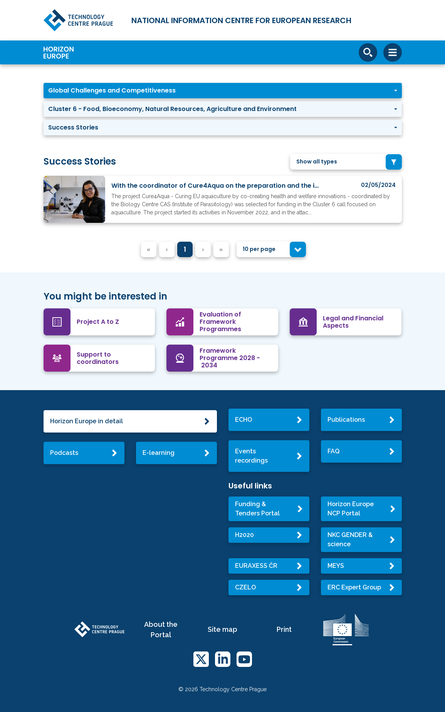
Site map (222, 629)
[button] (223, 90)
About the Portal (161, 629)
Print (284, 629)
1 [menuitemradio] (185, 249)
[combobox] (346, 162)
